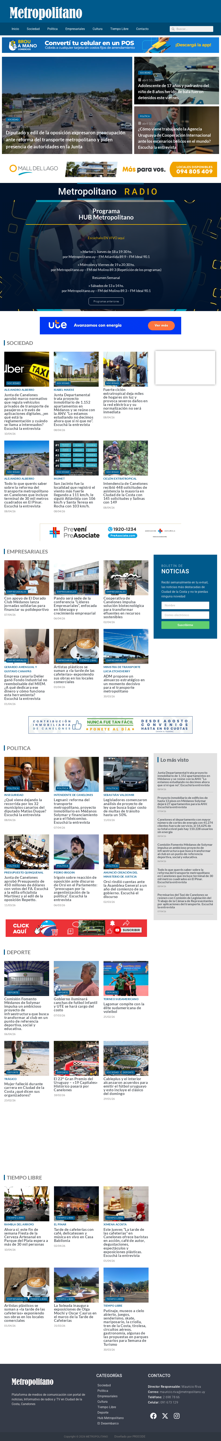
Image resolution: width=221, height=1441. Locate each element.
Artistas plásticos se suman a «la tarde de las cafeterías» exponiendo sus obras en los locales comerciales (74, 674)
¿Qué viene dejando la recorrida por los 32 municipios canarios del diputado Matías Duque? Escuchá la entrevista (25, 807)
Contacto (142, 29)
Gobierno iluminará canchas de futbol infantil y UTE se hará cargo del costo (75, 1004)
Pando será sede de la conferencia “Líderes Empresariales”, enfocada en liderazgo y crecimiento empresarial (75, 605)
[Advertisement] (110, 1142)
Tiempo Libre (119, 29)
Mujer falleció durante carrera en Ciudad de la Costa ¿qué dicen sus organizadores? (24, 1089)
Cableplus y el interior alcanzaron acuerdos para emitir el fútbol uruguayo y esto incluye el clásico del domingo (126, 1086)
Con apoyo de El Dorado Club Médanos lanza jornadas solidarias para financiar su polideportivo (26, 604)
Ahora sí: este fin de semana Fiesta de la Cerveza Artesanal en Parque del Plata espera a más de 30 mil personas (26, 1237)
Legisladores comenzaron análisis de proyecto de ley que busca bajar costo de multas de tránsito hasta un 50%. (125, 807)
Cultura (98, 29)
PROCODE (138, 1436)
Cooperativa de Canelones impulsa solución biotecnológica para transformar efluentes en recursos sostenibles (124, 607)
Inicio (15, 29)
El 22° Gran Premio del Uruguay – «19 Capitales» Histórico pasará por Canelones (76, 1084)
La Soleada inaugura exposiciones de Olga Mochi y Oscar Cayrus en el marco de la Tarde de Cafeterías (75, 1313)
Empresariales (75, 29)
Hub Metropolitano (110, 1418)
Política (52, 29)
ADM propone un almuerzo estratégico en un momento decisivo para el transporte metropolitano (124, 683)
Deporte (12, 992)
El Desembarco (108, 1423)
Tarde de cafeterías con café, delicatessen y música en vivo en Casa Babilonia (74, 1235)
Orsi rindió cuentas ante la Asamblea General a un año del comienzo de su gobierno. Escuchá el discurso (125, 889)
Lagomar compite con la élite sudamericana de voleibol (124, 1007)
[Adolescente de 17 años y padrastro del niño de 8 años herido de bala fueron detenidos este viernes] (176, 80)
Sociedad (33, 29)
